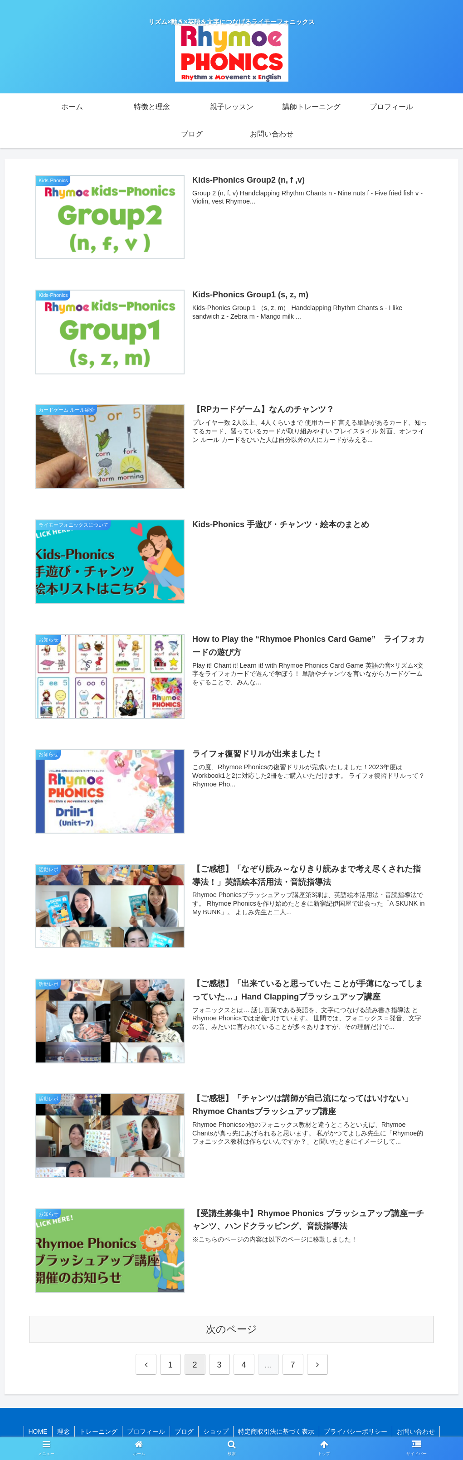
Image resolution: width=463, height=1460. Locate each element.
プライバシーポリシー (355, 1431)
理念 (63, 1431)
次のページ (231, 1329)
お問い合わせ (416, 1431)
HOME (38, 1431)
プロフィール (146, 1431)
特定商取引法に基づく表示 (276, 1431)
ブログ (184, 1431)
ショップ (216, 1431)
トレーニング (98, 1431)
